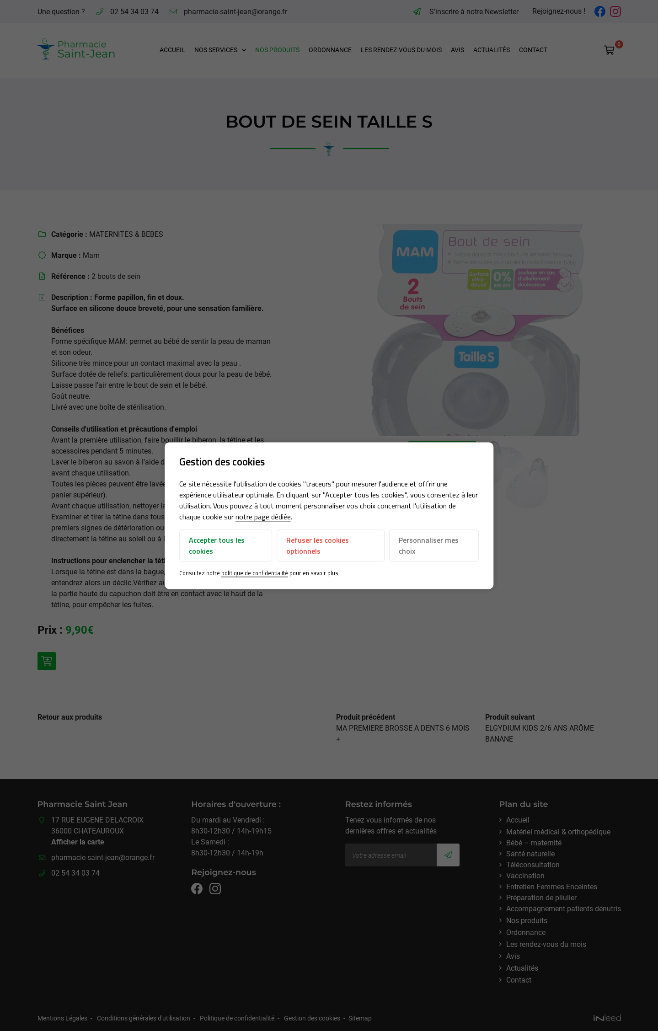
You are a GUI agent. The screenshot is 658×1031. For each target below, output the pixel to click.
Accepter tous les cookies (217, 546)
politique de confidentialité (254, 573)
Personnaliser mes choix (429, 546)
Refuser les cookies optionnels (317, 546)
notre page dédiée (263, 517)
